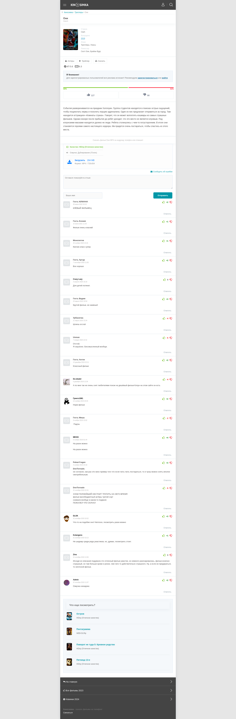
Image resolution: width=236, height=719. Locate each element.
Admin (76, 579)
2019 (83, 38)
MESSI (76, 437)
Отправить (163, 195)
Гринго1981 (78, 398)
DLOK (75, 515)
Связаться (68, 712)
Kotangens (77, 535)
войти (165, 77)
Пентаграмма (83, 629)
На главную (118, 681)
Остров (80, 613)
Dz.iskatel (77, 379)
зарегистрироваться (148, 77)
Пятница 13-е (83, 659)
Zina (75, 554)
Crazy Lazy (77, 279)
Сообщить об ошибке (161, 171)
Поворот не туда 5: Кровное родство (95, 644)
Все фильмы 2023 (118, 689)
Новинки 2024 (118, 698)
